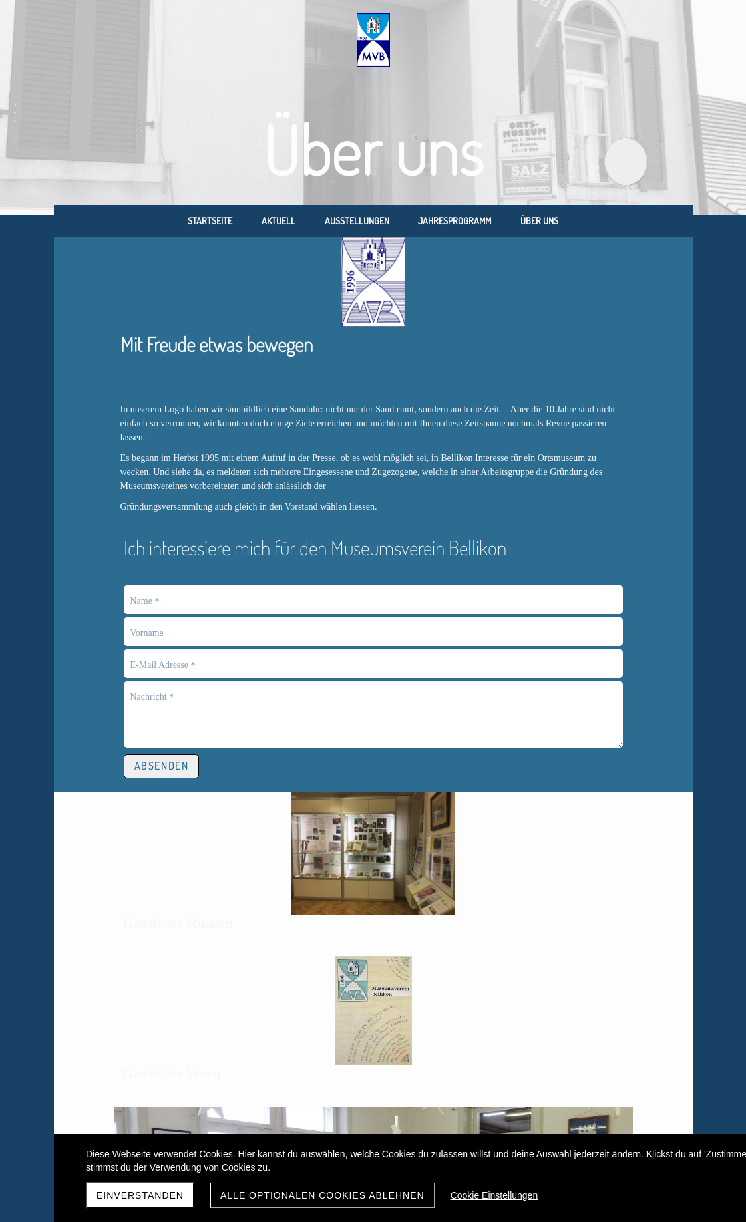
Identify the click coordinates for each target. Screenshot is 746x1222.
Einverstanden (140, 1195)
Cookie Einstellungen (494, 1195)
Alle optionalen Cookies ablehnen (322, 1195)
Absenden (161, 723)
